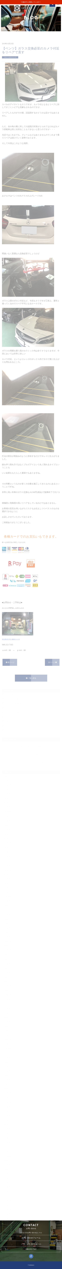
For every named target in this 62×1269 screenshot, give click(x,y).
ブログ (10, 29)
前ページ (10, 664)
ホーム (4, 29)
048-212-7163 (31, 1249)
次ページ (52, 664)
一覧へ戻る (31, 679)
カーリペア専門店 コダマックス (13, 609)
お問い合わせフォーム (31, 1238)
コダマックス (23, 8)
